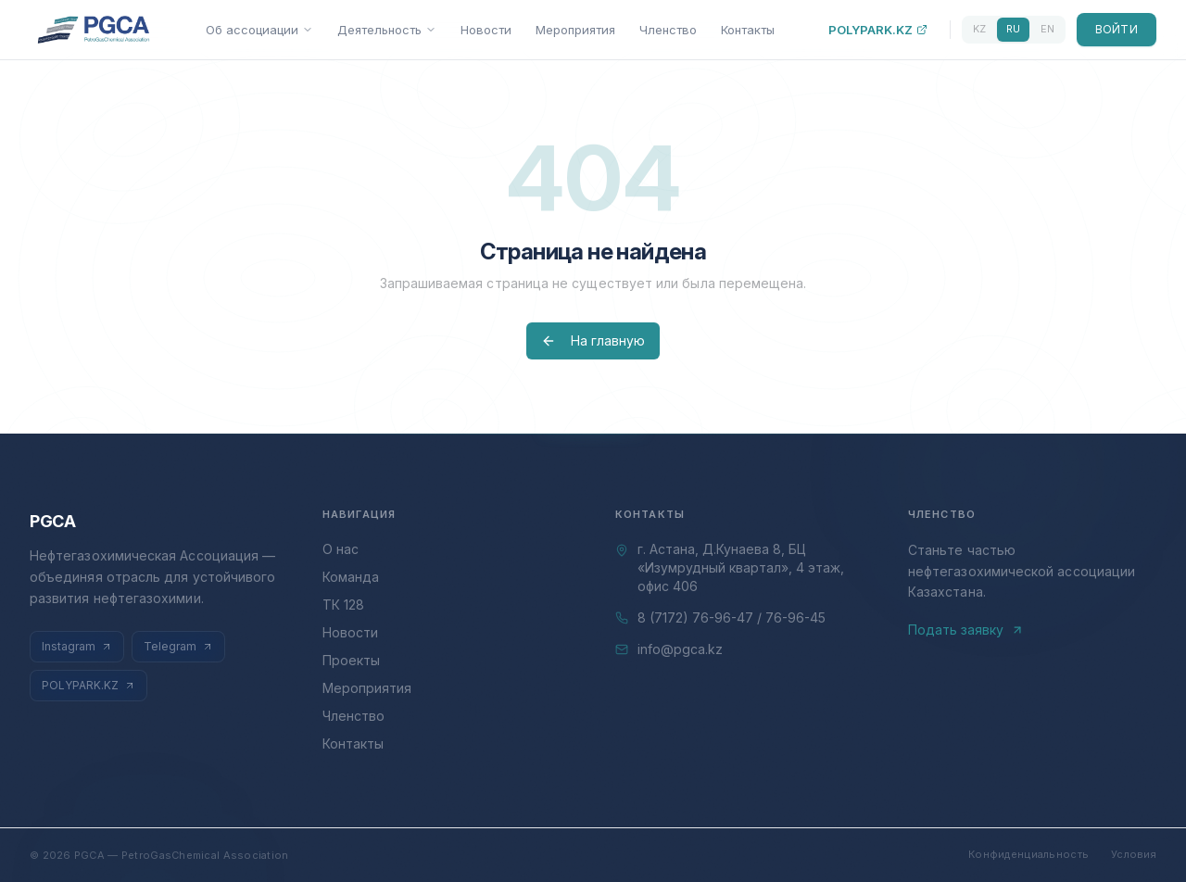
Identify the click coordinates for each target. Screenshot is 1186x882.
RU (1013, 28)
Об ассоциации (259, 29)
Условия (1133, 854)
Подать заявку (966, 629)
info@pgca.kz (680, 649)
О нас (340, 549)
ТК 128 (343, 604)
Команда (350, 577)
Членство (668, 29)
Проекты (351, 660)
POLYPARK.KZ (877, 29)
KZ (979, 28)
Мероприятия (575, 29)
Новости (486, 29)
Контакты (748, 29)
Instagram (77, 646)
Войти (1117, 29)
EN (1047, 28)
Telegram (178, 646)
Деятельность (386, 29)
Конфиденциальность (1028, 854)
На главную (593, 340)
